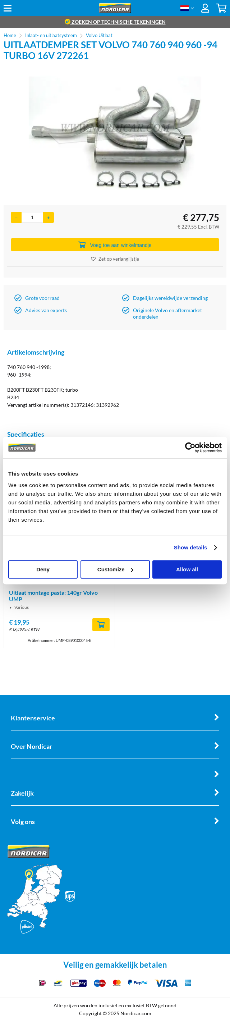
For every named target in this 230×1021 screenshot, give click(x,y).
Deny (43, 569)
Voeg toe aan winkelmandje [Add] (114, 245)
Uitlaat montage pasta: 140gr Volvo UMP (53, 595)
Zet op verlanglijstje (115, 259)
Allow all (187, 569)
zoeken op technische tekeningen (115, 22)
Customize (115, 569)
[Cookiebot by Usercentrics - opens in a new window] (190, 447)
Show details (190, 547)
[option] (115, 133)
